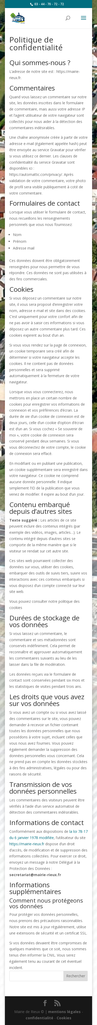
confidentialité (39, 1017)
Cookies (64, 1017)
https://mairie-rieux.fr (26, 843)
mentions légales (64, 1011)
